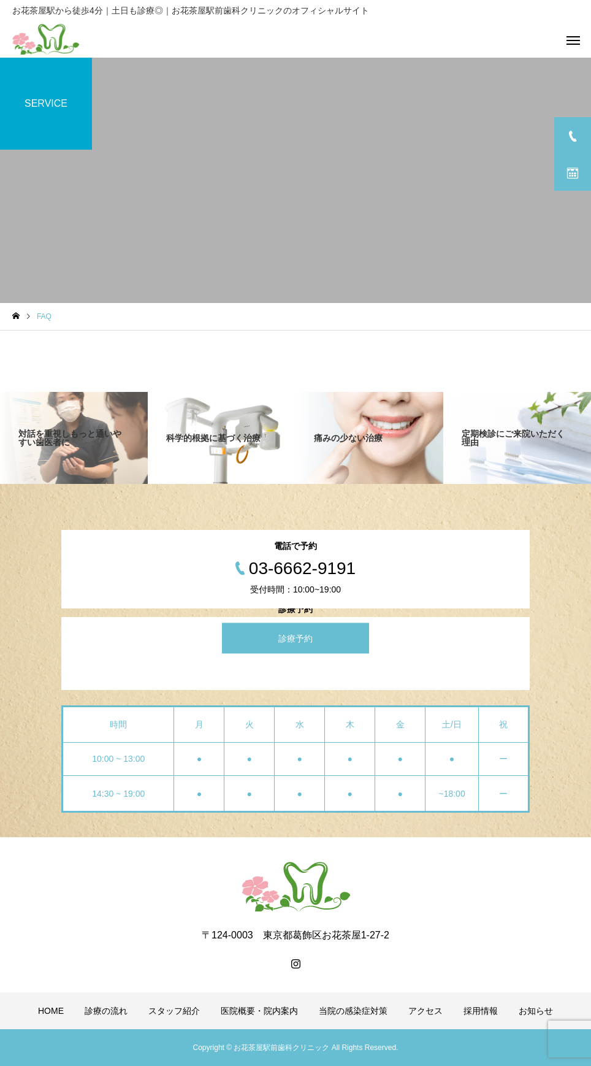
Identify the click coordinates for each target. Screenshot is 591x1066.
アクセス (425, 1011)
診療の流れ (106, 1011)
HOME (51, 1011)
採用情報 (480, 1011)
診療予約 (295, 638)
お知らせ (536, 1011)
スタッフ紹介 (174, 1011)
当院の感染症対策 (353, 1011)
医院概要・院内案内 (259, 1011)
